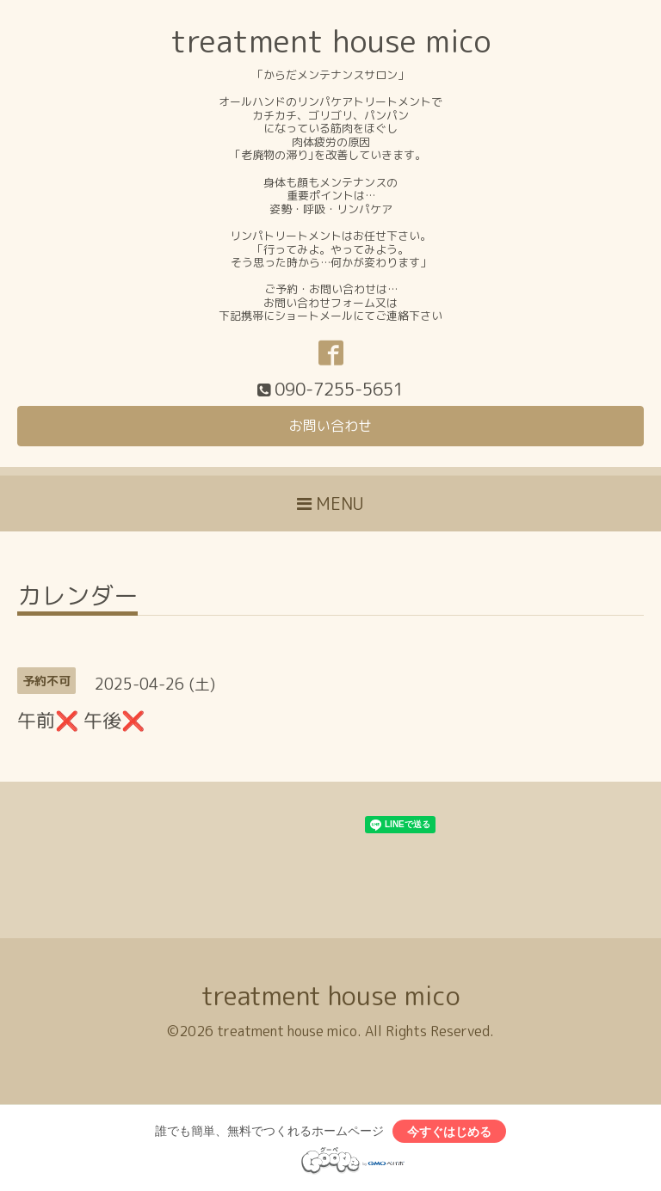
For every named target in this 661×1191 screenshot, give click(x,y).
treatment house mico (330, 41)
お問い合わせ (330, 425)
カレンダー (77, 598)
